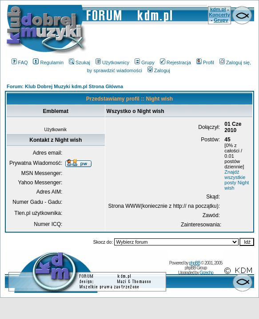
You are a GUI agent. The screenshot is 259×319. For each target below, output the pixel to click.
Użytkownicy (112, 62)
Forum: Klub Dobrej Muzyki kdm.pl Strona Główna (65, 86)
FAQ (20, 62)
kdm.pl (218, 9)
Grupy (221, 20)
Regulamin (48, 62)
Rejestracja (175, 62)
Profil (205, 62)
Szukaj (79, 62)
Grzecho (206, 272)
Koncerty (219, 14)
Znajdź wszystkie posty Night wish (236, 180)
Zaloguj (158, 70)
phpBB (194, 263)
